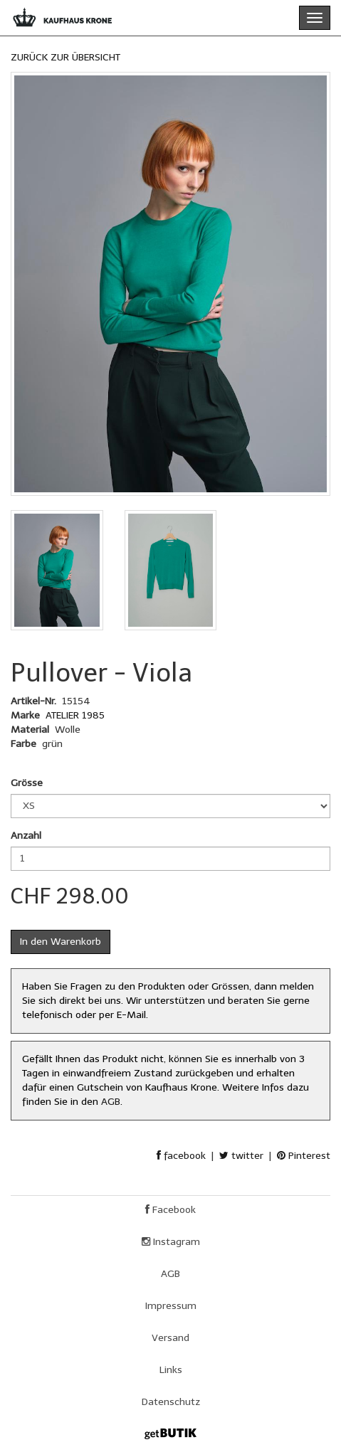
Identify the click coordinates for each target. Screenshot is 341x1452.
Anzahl (26, 836)
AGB (110, 1102)
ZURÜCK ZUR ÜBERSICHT (65, 57)
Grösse (27, 783)
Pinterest (303, 1156)
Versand (170, 1338)
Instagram (171, 1242)
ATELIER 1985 (75, 715)
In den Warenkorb (60, 942)
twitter (241, 1156)
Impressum (170, 1306)
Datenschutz (171, 1402)
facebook (181, 1156)
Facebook (170, 1210)
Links (170, 1370)
